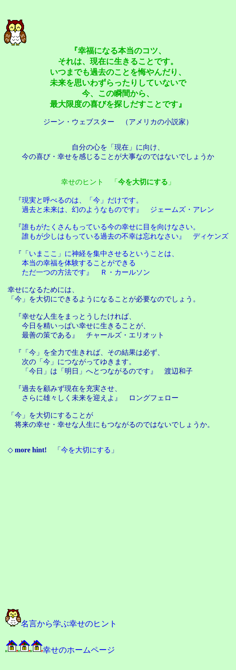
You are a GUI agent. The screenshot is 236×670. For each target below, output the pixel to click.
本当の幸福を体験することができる (79, 263)
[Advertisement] (103, 536)
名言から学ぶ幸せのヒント (61, 623)
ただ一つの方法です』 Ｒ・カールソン (86, 272)
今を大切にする (86, 450)
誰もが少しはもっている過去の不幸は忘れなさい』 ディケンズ (125, 236)
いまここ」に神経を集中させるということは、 (104, 253)
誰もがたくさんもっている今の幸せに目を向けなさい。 (111, 227)
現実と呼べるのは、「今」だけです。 (82, 200)
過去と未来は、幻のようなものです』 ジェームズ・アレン (118, 209)
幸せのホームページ (60, 650)
